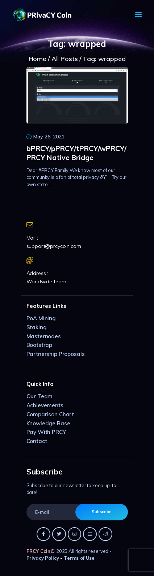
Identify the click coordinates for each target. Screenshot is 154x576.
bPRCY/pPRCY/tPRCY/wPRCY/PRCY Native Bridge (76, 153)
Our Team (39, 396)
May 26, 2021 (48, 136)
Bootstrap (39, 344)
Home (37, 58)
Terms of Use (79, 558)
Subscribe (102, 511)
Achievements (44, 405)
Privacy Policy (42, 558)
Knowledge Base (48, 423)
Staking (36, 327)
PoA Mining (41, 318)
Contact (36, 441)
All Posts (64, 59)
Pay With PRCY (46, 432)
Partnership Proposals (55, 354)
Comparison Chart (50, 414)
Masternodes (43, 336)
